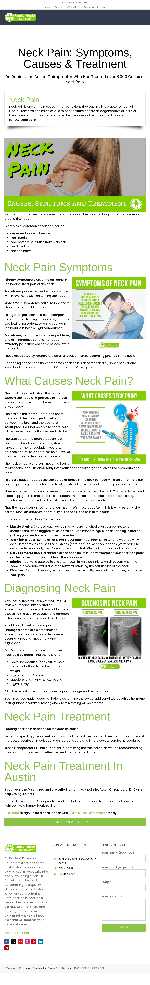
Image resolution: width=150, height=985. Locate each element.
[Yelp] (6, 947)
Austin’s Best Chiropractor (88, 813)
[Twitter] (13, 941)
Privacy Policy (55, 968)
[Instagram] (27, 941)
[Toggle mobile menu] (144, 16)
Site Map (67, 968)
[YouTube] (20, 941)
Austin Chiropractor (36, 968)
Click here (11, 813)
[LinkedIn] (40, 941)
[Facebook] (6, 941)
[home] (21, 846)
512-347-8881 (82, 2)
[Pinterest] (33, 941)
